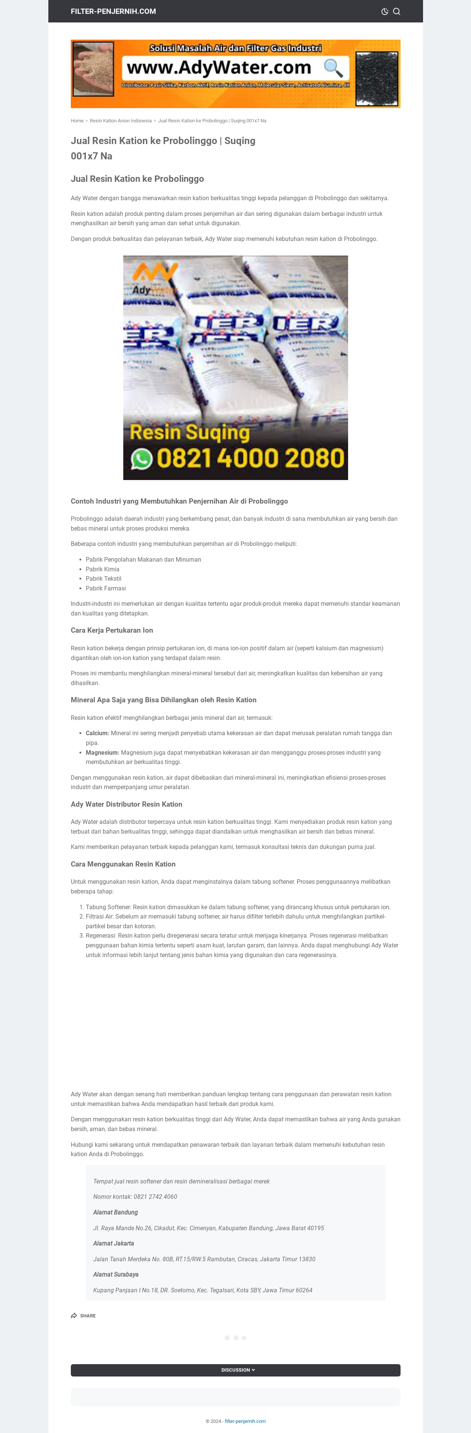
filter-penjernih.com (113, 11)
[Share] (83, 1315)
